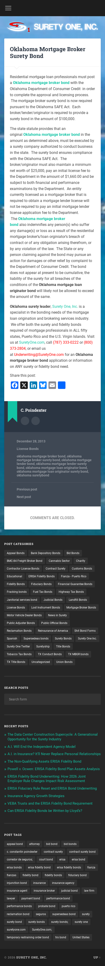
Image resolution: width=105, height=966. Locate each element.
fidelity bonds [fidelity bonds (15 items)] (53, 875)
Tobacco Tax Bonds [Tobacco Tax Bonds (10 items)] (19, 654)
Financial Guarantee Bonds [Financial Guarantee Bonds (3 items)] (75, 584)
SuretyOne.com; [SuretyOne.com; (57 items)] (42, 929)
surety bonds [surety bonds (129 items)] (36, 922)
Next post (24, 497)
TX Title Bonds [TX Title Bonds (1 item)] (16, 662)
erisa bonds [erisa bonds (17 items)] (14, 867)
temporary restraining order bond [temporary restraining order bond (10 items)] (28, 937)
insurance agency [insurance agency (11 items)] (63, 883)
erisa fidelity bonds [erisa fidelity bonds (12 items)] (69, 867)
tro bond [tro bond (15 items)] (60, 937)
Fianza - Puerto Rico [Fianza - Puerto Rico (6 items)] (73, 576)
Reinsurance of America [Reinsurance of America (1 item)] (53, 630)
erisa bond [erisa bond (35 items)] (78, 859)
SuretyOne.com (31, 342)
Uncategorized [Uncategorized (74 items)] (41, 662)
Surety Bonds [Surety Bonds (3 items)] (63, 638)
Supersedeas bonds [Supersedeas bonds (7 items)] (36, 638)
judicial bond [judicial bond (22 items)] (69, 890)
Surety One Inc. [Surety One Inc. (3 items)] (87, 638)
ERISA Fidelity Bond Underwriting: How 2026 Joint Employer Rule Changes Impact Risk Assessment (47, 778)
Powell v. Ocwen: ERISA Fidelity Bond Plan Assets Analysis (54, 769)
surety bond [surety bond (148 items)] (14, 922)
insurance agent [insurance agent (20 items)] (17, 890)
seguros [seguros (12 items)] (41, 914)
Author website (35, 421)
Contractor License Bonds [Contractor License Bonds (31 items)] (23, 568)
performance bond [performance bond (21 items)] (58, 898)
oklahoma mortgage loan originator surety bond (52, 471)
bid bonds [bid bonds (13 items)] (70, 844)
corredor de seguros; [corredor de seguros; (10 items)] (20, 859)
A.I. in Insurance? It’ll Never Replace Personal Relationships (54, 754)
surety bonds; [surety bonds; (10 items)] (59, 922)
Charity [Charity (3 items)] (80, 561)
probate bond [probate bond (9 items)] (46, 906)
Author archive (25, 421)
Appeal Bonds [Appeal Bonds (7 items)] (15, 553)
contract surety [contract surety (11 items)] (53, 851)
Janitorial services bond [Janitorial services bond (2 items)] (22, 599)
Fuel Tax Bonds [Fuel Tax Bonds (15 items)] (42, 591)
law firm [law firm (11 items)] (89, 890)
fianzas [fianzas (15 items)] (11, 875)
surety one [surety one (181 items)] (81, 922)
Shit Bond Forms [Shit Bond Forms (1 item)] (85, 630)
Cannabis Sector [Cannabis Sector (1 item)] (59, 561)
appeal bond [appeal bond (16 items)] (15, 844)
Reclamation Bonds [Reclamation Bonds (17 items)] (19, 630)
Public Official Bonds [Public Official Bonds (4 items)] (54, 623)
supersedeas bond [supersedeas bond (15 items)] (64, 914)
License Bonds (28, 449)
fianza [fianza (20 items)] (91, 867)
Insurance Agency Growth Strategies (36, 796)
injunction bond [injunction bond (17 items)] (17, 883)
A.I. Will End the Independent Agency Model (42, 747)
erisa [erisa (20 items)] (62, 859)
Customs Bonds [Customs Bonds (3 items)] (82, 568)
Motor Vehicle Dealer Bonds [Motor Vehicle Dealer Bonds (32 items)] (24, 615)
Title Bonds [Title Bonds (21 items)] (63, 646)
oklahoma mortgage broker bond (41, 456)
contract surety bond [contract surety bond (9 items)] (82, 851)
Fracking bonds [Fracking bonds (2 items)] (17, 591)
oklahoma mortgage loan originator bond (56, 468)
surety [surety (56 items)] (86, 914)
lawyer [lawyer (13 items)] (11, 898)
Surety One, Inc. (65, 306)
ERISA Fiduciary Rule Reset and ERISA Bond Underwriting (52, 788)
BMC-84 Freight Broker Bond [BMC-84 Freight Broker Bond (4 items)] (24, 561)
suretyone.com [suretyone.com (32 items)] (16, 929)
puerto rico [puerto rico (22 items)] (68, 906)
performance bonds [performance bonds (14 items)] (19, 906)
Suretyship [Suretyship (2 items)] (43, 646)
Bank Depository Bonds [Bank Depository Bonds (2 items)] (45, 553)
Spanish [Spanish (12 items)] (12, 638)
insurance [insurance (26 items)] (39, 883)
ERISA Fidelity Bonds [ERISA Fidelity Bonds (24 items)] (41, 576)
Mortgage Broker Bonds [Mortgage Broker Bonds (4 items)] (81, 607)
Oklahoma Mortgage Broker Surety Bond (47, 52)
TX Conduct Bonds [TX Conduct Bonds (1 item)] (50, 654)
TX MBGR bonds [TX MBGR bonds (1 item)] (78, 654)
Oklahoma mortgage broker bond (41, 82)
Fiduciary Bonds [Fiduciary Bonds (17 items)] (41, 584)
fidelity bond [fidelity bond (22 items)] (30, 875)
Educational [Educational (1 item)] (14, 576)
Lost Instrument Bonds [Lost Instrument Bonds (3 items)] (45, 607)
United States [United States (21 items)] (81, 937)
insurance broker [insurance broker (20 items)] (44, 890)
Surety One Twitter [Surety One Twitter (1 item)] (18, 646)
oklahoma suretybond (33, 475)
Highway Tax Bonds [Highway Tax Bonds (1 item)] (71, 591)
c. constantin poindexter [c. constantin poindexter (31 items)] (22, 851)
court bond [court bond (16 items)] (46, 859)
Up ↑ (97, 957)
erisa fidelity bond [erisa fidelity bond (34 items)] (39, 867)
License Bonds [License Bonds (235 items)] (16, 607)
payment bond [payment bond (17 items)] (30, 898)
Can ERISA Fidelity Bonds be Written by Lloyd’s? (45, 811)
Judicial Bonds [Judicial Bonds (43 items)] (53, 599)
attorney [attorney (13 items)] (34, 844)
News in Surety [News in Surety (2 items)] (57, 615)
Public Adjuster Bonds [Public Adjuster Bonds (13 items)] (21, 623)
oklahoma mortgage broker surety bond (49, 458)
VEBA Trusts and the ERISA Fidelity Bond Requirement (50, 803)
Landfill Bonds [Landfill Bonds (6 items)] (78, 599)
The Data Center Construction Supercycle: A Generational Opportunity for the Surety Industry (53, 736)
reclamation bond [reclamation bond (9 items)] (18, 914)
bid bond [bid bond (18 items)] (51, 844)
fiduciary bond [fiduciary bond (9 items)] (77, 875)
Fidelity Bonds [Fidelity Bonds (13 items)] (16, 584)
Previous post (27, 489)
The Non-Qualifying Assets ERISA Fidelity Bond (44, 761)
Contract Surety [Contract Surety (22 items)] (55, 568)
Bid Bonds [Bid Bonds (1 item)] (73, 553)
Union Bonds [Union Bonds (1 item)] (64, 662)
